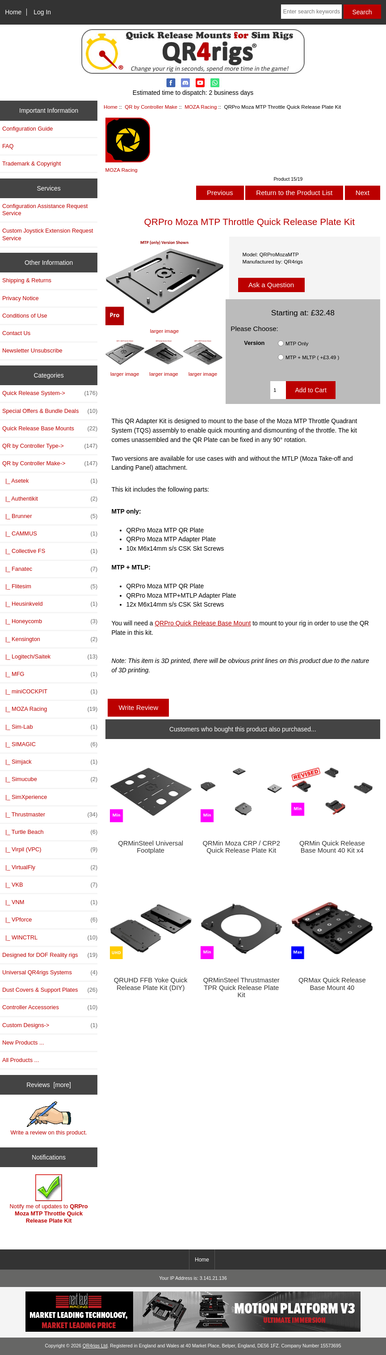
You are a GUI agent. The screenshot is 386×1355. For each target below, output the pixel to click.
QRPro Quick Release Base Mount (203, 623)
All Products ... (20, 1060)
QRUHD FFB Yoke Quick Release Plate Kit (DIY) (151, 984)
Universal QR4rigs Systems (49, 972)
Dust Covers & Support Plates (49, 990)
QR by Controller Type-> (49, 446)
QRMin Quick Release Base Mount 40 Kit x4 (332, 847)
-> (49, 463)
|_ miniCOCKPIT (49, 691)
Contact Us (16, 333)
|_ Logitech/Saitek (49, 656)
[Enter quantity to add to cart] (278, 390)
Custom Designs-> (49, 1025)
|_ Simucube (49, 779)
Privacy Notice (20, 298)
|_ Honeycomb (49, 621)
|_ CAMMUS (49, 533)
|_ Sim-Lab (49, 727)
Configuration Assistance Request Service (45, 210)
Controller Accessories (49, 1007)
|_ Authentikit (49, 498)
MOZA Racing (201, 107)
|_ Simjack (49, 761)
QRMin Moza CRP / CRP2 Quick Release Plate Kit (241, 847)
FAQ (8, 146)
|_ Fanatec (49, 569)
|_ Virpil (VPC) (49, 849)
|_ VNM (49, 902)
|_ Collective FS (49, 551)
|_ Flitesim (49, 586)
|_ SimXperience (24, 797)
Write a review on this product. (48, 1118)
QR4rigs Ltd (95, 1345)
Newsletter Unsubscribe (32, 350)
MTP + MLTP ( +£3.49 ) (312, 357)
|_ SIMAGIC (49, 744)
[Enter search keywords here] (311, 11)
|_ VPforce (49, 919)
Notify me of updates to (49, 1199)
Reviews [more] (48, 1084)
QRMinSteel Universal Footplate (150, 847)
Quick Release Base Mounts (49, 428)
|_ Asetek (49, 480)
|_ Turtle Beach (49, 832)
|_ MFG (49, 674)
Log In (42, 12)
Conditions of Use (24, 315)
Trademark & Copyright (31, 163)
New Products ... (23, 1042)
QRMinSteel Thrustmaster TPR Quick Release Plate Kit (241, 987)
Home (13, 12)
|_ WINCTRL (49, 937)
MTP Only (296, 343)
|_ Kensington (49, 639)
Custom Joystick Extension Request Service (47, 234)
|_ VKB (49, 884)
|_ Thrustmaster (49, 814)
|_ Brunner (49, 516)
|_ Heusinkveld (49, 603)
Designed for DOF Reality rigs (49, 955)
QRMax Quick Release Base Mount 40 (332, 984)
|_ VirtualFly (49, 867)
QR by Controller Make (151, 107)
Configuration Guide (27, 128)
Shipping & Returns (26, 280)
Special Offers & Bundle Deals (49, 411)
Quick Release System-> (49, 393)
